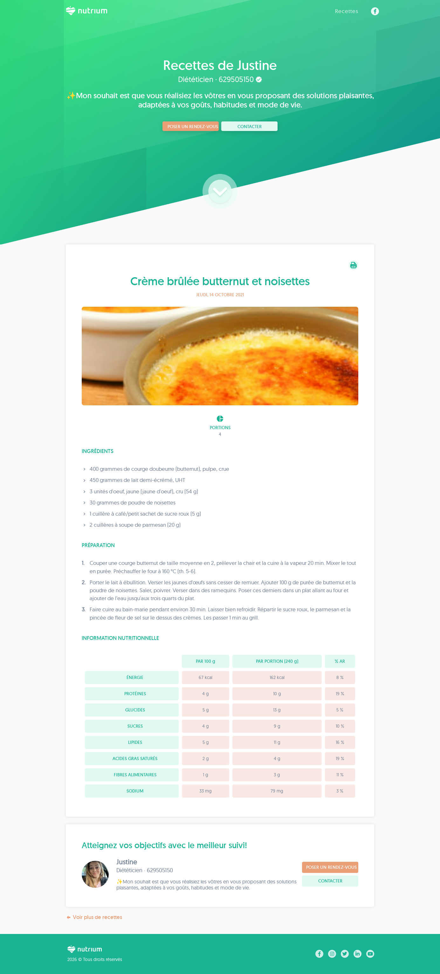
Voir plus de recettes (94, 917)
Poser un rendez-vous (193, 126)
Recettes (346, 11)
